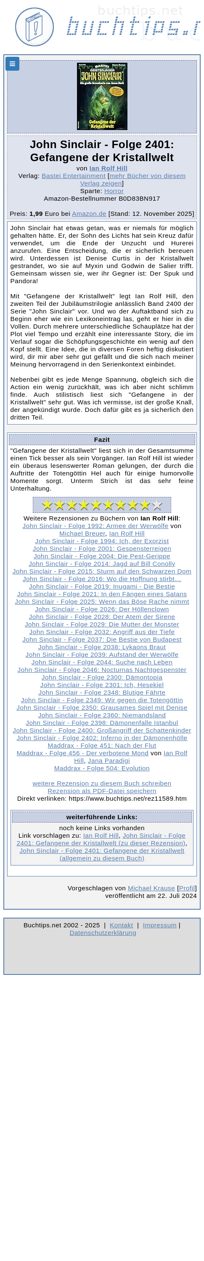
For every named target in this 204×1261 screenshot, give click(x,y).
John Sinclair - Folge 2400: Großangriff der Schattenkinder (102, 730)
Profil (187, 888)
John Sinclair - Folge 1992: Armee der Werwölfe (96, 525)
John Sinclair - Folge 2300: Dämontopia (102, 677)
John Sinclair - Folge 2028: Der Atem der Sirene (102, 616)
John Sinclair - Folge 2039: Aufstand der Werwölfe (102, 654)
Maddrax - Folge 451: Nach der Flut (102, 745)
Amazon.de (89, 213)
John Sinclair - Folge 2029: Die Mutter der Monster (102, 624)
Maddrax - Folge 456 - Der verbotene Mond (82, 753)
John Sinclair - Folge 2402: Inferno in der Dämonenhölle (101, 737)
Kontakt (121, 925)
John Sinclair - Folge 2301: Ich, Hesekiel (102, 684)
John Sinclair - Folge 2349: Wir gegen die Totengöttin (102, 700)
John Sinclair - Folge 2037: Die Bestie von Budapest (102, 639)
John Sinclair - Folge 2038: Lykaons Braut (102, 646)
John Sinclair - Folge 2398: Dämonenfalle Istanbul (102, 722)
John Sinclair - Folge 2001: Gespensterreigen (102, 548)
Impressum (160, 925)
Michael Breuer (82, 533)
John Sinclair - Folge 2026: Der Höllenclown (102, 609)
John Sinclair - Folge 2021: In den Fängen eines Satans (102, 593)
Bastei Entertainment (74, 175)
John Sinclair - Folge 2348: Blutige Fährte (102, 692)
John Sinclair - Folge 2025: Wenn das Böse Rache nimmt (102, 601)
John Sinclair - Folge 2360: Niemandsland (102, 715)
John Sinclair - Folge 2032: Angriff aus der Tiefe (102, 631)
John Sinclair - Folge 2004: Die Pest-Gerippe (102, 556)
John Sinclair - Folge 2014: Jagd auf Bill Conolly (102, 563)
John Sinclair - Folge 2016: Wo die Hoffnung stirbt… (102, 578)
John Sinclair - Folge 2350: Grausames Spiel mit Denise (101, 707)
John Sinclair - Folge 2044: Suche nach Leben (102, 662)
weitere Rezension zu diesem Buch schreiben (101, 783)
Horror (114, 190)
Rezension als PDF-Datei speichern (102, 790)
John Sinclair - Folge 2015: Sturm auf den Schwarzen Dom (102, 571)
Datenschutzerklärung (103, 932)
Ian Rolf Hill (108, 168)
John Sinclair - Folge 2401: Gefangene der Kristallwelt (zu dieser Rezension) (100, 839)
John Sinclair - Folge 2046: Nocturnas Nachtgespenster (102, 669)
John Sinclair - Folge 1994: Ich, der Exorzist (102, 540)
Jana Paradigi (109, 760)
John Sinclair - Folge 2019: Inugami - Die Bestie (102, 586)
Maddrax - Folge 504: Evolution (102, 768)
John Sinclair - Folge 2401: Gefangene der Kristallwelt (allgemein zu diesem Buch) (101, 854)
